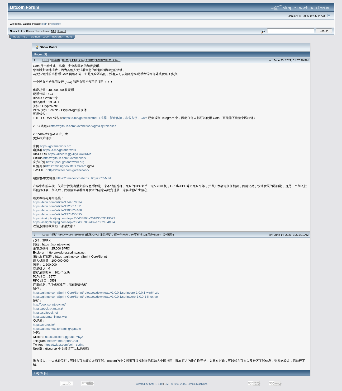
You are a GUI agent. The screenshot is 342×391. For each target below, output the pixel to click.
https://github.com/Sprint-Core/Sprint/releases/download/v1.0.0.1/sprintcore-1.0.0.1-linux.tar (95, 296)
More (69, 37)
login (45, 23)
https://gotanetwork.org (55, 146)
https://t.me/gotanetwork (59, 150)
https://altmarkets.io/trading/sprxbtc (57, 328)
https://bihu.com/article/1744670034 (57, 202)
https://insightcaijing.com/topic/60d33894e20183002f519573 (74, 218)
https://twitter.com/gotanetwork (68, 170)
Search (35, 37)
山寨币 (55, 59)
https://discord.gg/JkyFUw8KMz (69, 154)
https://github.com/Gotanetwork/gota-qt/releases (83, 126)
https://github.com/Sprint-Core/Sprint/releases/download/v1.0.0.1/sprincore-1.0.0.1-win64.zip (96, 292)
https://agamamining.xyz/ (50, 316)
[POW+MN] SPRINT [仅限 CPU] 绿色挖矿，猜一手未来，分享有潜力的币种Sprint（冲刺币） (117, 234)
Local (45, 59)
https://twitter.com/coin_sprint (64, 344)
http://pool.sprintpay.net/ (49, 304)
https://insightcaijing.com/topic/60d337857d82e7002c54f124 (74, 222)
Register (57, 37)
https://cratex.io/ (44, 324)
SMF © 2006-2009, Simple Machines (186, 383)
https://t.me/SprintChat (62, 341)
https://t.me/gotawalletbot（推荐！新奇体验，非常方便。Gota (105, 118)
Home (16, 37)
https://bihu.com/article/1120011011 (57, 206)
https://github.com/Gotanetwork (64, 158)
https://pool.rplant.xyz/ (48, 308)
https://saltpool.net (45, 312)
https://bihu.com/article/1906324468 (57, 210)
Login (46, 37)
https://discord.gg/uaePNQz (64, 337)
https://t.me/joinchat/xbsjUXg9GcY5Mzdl (83, 178)
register (55, 23)
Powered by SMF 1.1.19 (149, 383)
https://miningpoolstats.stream (65, 166)
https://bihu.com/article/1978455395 (57, 214)
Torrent (62, 31)
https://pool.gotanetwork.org (65, 162)
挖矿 (54, 234)
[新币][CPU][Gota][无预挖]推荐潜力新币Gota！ (91, 59)
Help (25, 37)
